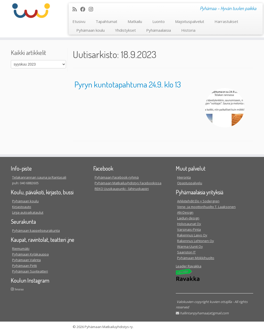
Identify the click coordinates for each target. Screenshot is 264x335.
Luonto (158, 21)
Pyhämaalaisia (158, 30)
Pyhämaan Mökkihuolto (195, 258)
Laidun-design (188, 218)
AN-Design (185, 212)
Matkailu (135, 21)
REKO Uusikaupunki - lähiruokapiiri (122, 188)
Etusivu (78, 21)
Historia (188, 30)
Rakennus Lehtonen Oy (195, 240)
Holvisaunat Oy (189, 223)
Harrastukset (226, 21)
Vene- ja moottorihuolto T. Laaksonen (206, 206)
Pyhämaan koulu (90, 30)
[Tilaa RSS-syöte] (76, 9)
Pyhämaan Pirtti (24, 265)
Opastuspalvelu (189, 183)
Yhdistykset (125, 30)
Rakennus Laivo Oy (192, 235)
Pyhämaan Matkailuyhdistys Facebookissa (128, 183)
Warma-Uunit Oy (190, 246)
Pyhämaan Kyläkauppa (30, 254)
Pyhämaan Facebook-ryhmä (117, 177)
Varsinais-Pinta (189, 229)
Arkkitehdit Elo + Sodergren (198, 201)
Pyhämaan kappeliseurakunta (36, 230)
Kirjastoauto (21, 206)
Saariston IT (186, 252)
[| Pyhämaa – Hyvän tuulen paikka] (31, 11)
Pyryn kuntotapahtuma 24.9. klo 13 (128, 84)
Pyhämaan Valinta (26, 260)
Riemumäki (20, 248)
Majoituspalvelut (189, 21)
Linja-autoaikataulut (27, 212)
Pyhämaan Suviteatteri (30, 271)
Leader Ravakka (188, 266)
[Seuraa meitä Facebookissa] (84, 9)
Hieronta (184, 177)
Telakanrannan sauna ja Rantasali (39, 177)
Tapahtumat (106, 21)
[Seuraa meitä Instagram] (92, 9)
